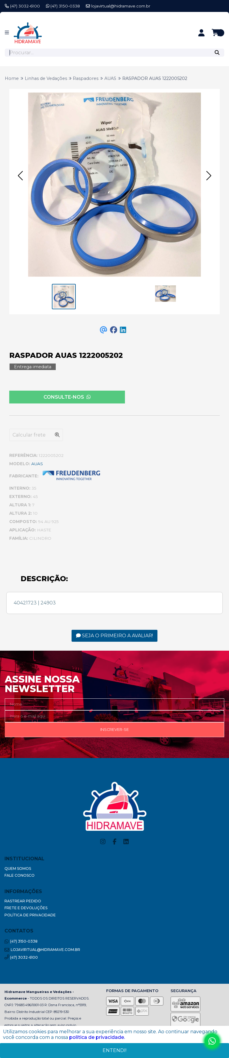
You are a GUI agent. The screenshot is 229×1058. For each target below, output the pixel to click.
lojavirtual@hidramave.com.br (118, 6)
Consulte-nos (67, 397)
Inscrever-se (114, 729)
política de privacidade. (97, 1037)
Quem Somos (17, 868)
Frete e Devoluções (25, 908)
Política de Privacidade (30, 915)
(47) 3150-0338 (63, 6)
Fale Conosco (19, 875)
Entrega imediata (32, 366)
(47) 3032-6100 (22, 6)
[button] (20, 175)
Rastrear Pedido (22, 901)
